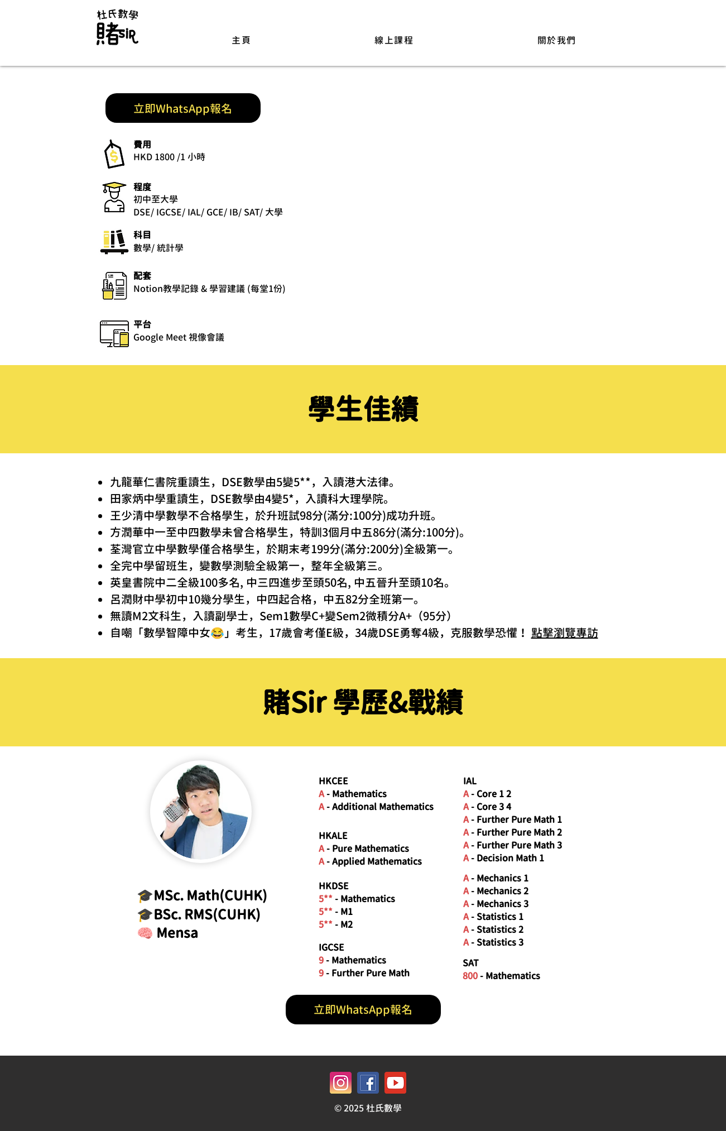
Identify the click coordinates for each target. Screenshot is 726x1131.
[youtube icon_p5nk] (395, 1083)
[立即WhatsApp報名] (183, 108)
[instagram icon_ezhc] (341, 1083)
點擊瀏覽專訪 (564, 632)
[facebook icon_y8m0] (368, 1083)
